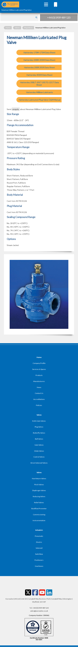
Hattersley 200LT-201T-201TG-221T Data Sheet (39, 83)
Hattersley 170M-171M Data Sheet (39, 52)
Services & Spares (39, 369)
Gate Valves (39, 445)
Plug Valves (28, 28)
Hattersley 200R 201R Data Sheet (39, 67)
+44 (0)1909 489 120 (58, 17)
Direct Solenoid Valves (39, 463)
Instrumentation (39, 520)
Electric (39, 542)
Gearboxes (39, 566)
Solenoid (39, 548)
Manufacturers (39, 381)
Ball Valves (39, 439)
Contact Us (39, 393)
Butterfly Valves (39, 433)
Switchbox (39, 554)
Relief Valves (39, 502)
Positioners (39, 560)
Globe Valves (39, 451)
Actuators (39, 530)
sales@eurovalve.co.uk (39, 611)
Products (39, 375)
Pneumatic (39, 536)
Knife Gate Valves (39, 421)
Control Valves (39, 457)
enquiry (15, 109)
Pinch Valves (39, 484)
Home (8, 28)
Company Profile (39, 363)
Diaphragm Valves (39, 490)
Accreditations (39, 399)
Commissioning (39, 514)
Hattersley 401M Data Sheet (40, 75)
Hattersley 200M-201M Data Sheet (39, 60)
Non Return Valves (39, 478)
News (39, 387)
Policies (39, 405)
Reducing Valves (39, 496)
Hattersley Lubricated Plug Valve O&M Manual (39, 100)
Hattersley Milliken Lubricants (39, 92)
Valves (17, 28)
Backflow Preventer (39, 508)
